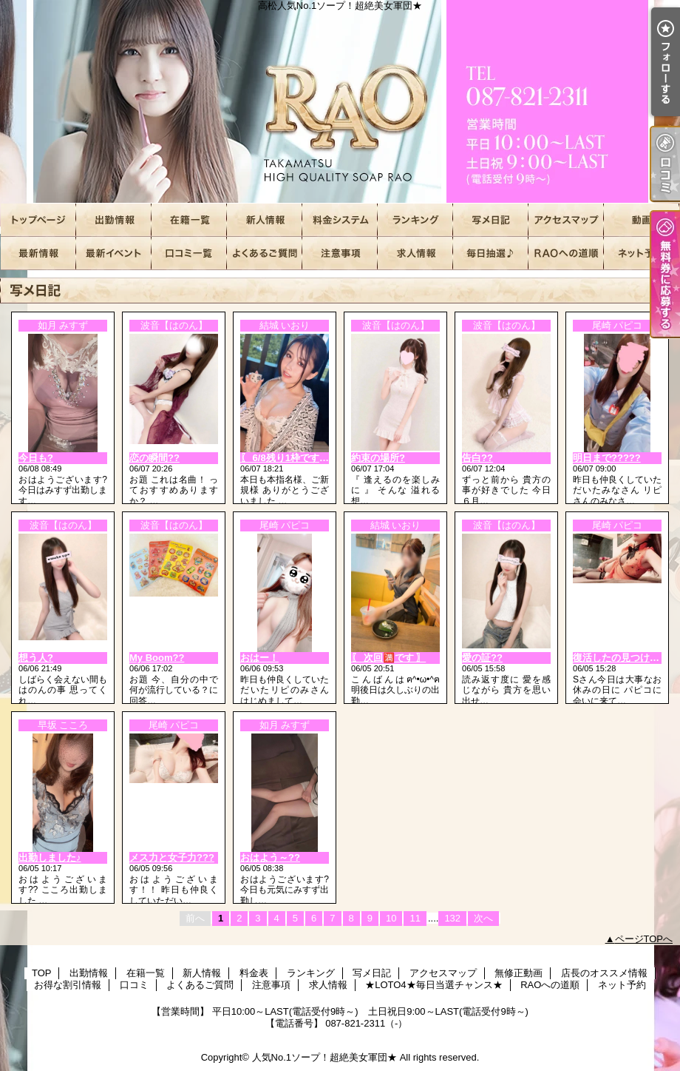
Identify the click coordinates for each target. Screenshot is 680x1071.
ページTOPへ (644, 938)
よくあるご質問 (264, 253)
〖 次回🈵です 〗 (388, 657)
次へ (483, 918)
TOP (38, 220)
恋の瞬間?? (154, 457)
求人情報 (415, 253)
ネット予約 (641, 253)
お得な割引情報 (114, 253)
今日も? (35, 457)
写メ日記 (490, 220)
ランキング (415, 220)
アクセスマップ (566, 220)
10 (391, 918)
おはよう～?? (270, 857)
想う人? (35, 657)
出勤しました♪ (49, 857)
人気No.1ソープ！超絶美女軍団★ (324, 1057)
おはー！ (259, 657)
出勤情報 (114, 220)
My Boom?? (156, 657)
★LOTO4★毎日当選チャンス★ (490, 253)
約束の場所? (378, 457)
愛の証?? (482, 657)
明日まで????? (607, 457)
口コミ (189, 253)
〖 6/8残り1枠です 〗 (286, 457)
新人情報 (264, 220)
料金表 (340, 220)
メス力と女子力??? (171, 857)
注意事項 (340, 253)
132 (452, 918)
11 (414, 918)
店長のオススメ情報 (38, 253)
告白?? (477, 457)
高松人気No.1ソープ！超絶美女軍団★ (340, 102)
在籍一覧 (189, 220)
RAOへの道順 (566, 253)
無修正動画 (641, 220)
